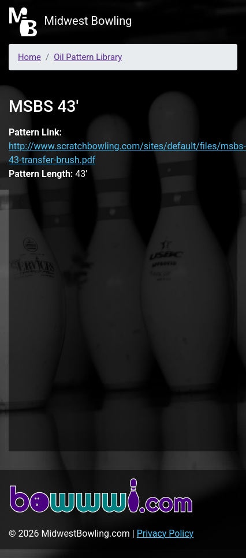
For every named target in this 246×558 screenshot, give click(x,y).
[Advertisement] (120, 318)
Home (29, 57)
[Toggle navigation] (220, 21)
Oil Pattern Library (88, 57)
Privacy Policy (165, 533)
